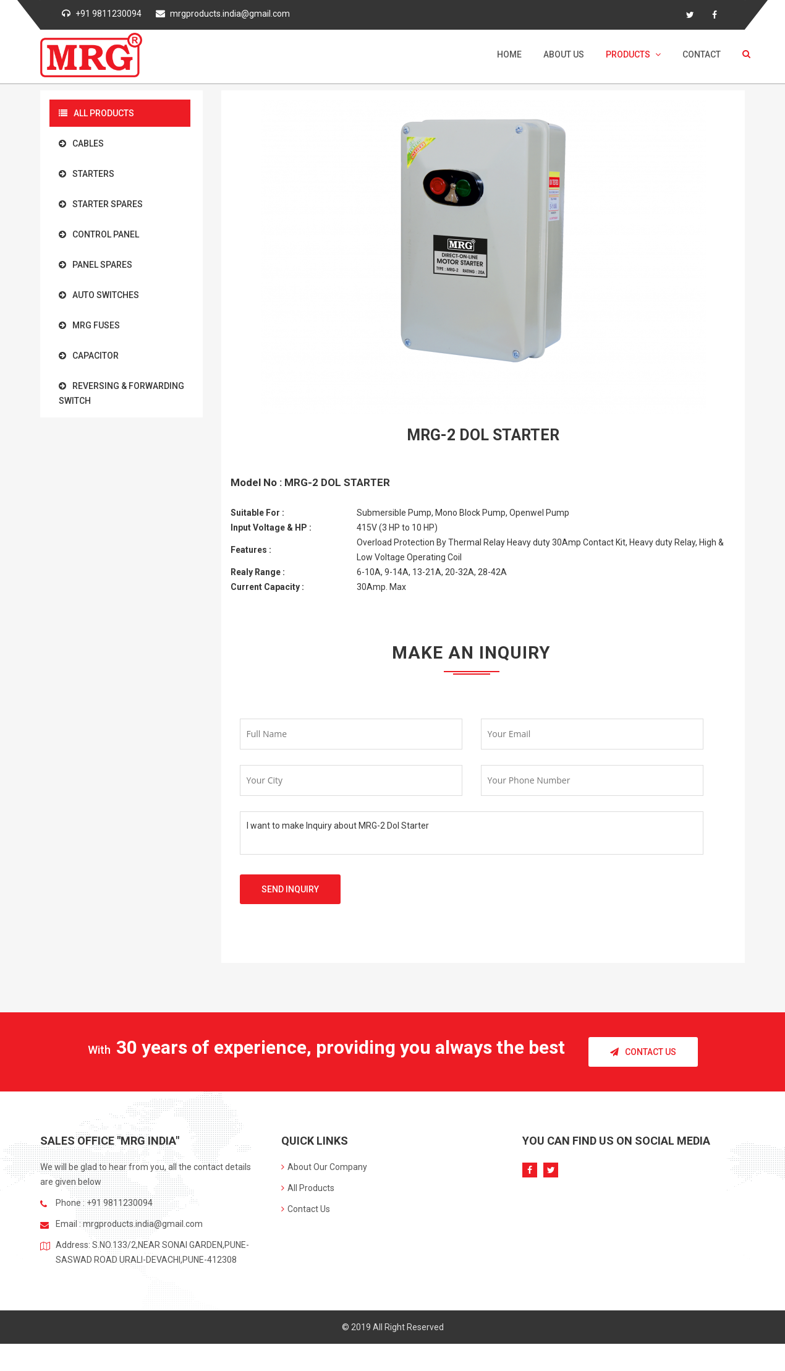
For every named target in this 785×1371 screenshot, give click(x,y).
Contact (701, 54)
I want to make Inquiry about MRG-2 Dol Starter (471, 833)
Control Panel (99, 234)
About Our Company (324, 1167)
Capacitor (89, 356)
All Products (96, 113)
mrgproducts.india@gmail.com (230, 14)
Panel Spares (95, 265)
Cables (81, 143)
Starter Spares (101, 204)
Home (509, 54)
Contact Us (643, 1052)
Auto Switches (99, 295)
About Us (563, 54)
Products (633, 54)
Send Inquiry (290, 889)
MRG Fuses (89, 325)
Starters (86, 174)
